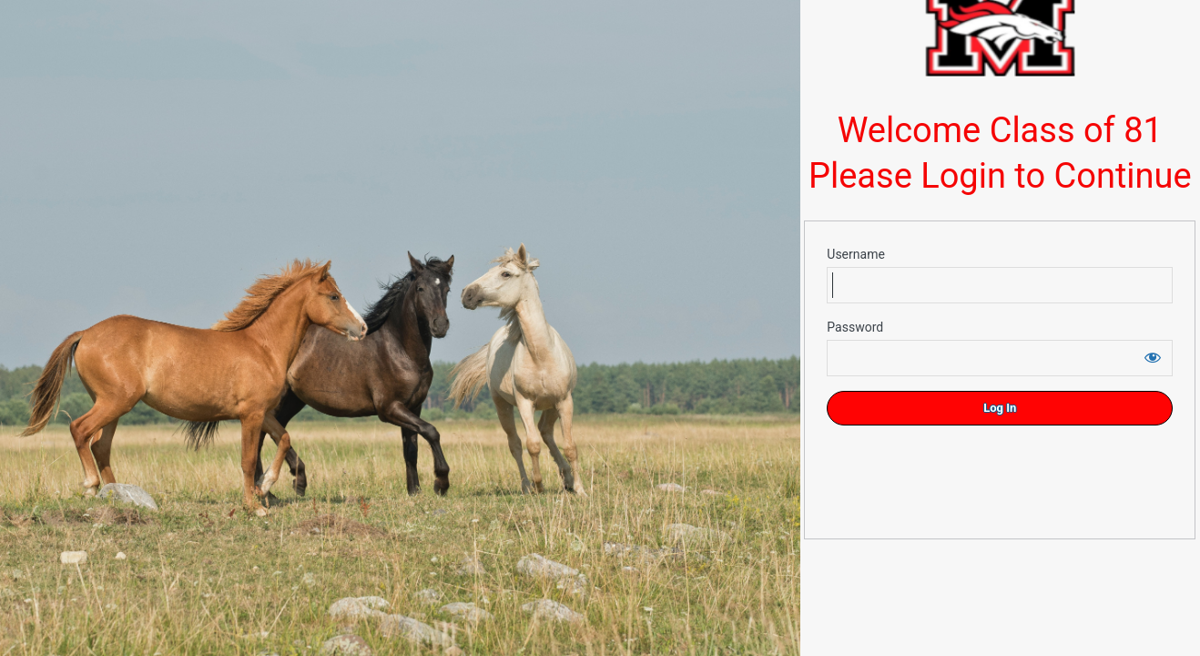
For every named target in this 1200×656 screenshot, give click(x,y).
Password (855, 327)
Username (856, 254)
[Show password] (1153, 357)
